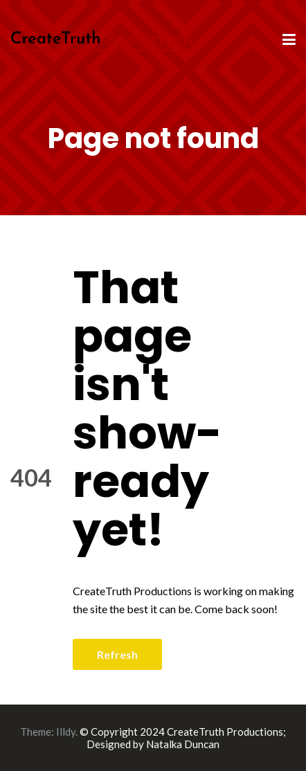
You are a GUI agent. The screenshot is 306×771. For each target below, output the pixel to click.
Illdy (65, 731)
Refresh (117, 654)
